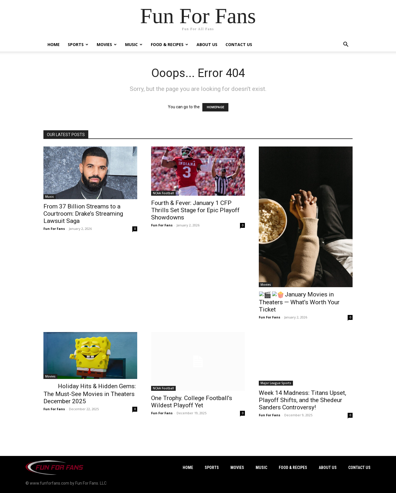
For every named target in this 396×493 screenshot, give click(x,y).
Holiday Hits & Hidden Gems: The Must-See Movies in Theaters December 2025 (89, 394)
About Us (207, 44)
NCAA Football (163, 193)
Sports (78, 44)
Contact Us (239, 44)
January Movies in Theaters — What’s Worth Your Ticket (299, 302)
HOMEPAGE (215, 107)
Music (133, 44)
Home (53, 44)
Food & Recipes (169, 44)
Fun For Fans (54, 228)
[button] (346, 45)
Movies (107, 44)
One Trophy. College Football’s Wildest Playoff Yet (191, 402)
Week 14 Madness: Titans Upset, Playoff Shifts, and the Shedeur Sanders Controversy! (302, 400)
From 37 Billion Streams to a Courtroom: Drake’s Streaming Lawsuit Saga (83, 213)
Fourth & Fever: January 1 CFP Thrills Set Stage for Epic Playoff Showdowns (195, 210)
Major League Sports (276, 383)
